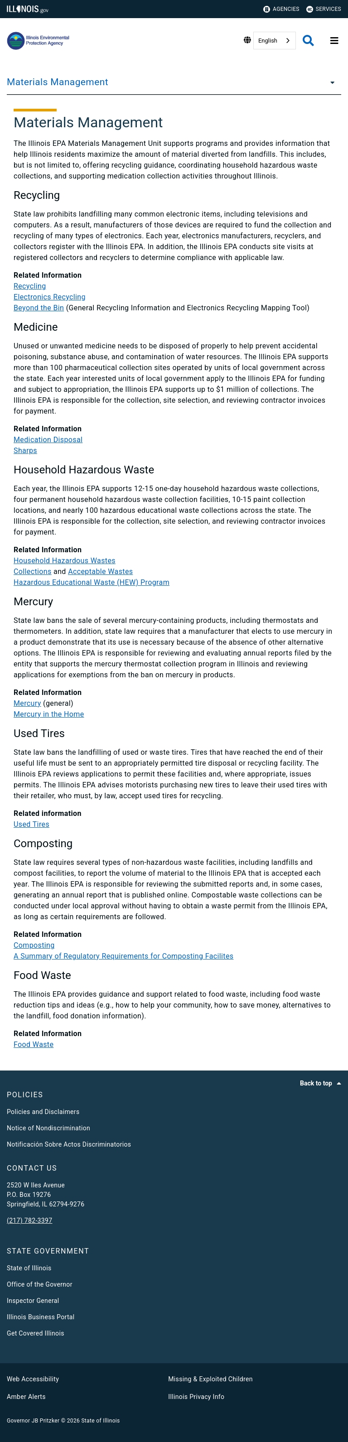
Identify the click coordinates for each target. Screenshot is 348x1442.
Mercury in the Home (49, 714)
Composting (34, 945)
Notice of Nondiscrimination (48, 1128)
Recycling (30, 286)
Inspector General (33, 1300)
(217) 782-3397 (29, 1220)
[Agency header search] (308, 40)
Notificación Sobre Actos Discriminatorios (69, 1144)
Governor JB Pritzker (33, 1421)
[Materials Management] (330, 82)
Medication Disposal (48, 439)
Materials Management (57, 82)
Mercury (27, 703)
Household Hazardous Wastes (65, 560)
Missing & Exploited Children (210, 1379)
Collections (33, 571)
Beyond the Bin (39, 308)
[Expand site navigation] (334, 41)
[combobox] (274, 40)
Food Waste (33, 1044)
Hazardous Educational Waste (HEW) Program (91, 582)
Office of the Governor (39, 1284)
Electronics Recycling (50, 297)
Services (323, 9)
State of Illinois (29, 1268)
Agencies (281, 9)
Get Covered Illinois (35, 1333)
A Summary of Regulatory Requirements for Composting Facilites (123, 956)
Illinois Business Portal (41, 1317)
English (267, 40)
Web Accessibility (33, 1379)
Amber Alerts (26, 1396)
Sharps (25, 450)
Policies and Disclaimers (43, 1111)
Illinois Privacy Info (196, 1396)
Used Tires (31, 824)
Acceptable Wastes (100, 571)
